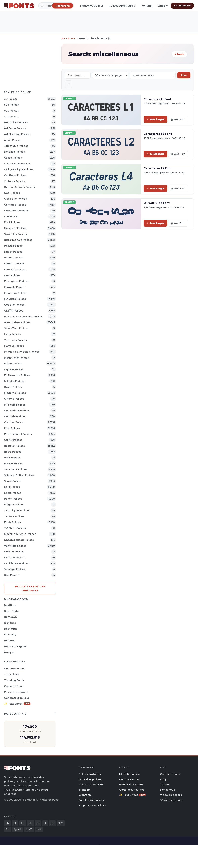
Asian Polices (12, 140)
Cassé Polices (13, 157)
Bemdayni (10, 616)
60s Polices (11, 110)
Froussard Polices (15, 293)
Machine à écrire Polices (20, 534)
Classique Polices (15, 198)
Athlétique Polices (16, 145)
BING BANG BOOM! (16, 599)
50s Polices (11, 104)
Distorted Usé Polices (18, 239)
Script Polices (13, 481)
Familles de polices (91, 800)
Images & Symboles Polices (22, 351)
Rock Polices (12, 457)
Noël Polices (12, 192)
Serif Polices (12, 486)
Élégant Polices (14, 504)
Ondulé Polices (14, 551)
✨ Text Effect (17, 703)
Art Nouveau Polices (17, 134)
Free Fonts (68, 38)
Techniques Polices (16, 510)
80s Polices (11, 116)
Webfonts (85, 794)
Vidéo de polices (171, 794)
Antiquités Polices (16, 122)
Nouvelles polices (91, 5)
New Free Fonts (14, 668)
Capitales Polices (15, 175)
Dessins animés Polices (19, 187)
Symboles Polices (15, 234)
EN (7, 823)
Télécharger (155, 119)
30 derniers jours (171, 800)
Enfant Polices (13, 363)
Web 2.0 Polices (14, 557)
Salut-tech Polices (16, 328)
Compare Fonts (14, 686)
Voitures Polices (14, 181)
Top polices (11, 674)
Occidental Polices (16, 563)
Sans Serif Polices (15, 469)
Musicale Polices (15, 404)
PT (52, 823)
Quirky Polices (13, 439)
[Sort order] (153, 75)
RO (30, 823)
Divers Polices (13, 387)
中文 (60, 823)
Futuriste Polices (15, 298)
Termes (165, 784)
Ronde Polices (13, 463)
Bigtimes (10, 622)
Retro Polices (12, 451)
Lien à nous (167, 789)
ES (22, 823)
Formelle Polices (15, 287)
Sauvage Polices (14, 569)
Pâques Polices (14, 257)
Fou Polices (11, 216)
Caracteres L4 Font (158, 168)
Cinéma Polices (14, 398)
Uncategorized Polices (19, 539)
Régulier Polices (14, 445)
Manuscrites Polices (17, 322)
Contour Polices (14, 422)
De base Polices (14, 151)
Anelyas (9, 652)
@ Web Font (178, 119)
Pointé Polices (13, 245)
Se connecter (182, 5)
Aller (184, 75)
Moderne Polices (15, 392)
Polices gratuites (90, 774)
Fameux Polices (14, 263)
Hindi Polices (12, 334)
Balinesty (10, 634)
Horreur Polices (14, 345)
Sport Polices (12, 492)
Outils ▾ (163, 5)
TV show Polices (15, 528)
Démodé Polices (15, 416)
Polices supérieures (122, 5)
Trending (146, 5)
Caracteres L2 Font (158, 133)
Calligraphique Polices (18, 169)
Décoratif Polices (15, 228)
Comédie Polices (15, 204)
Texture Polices (14, 516)
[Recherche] (62, 5)
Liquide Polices (14, 369)
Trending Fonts (14, 680)
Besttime (10, 605)
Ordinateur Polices (16, 210)
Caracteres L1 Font (157, 99)
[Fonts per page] (110, 75)
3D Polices (11, 98)
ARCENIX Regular (15, 646)
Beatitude (10, 628)
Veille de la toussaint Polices (23, 316)
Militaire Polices (14, 381)
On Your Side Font (157, 203)
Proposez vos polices (92, 805)
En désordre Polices (17, 375)
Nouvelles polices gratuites (30, 588)
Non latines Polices (17, 410)
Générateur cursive (17, 697)
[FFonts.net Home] (19, 5)
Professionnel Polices (18, 434)
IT (45, 823)
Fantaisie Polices (15, 269)
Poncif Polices (13, 498)
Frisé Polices (12, 222)
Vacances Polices (15, 340)
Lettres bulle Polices (17, 163)
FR (38, 823)
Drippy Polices (13, 251)
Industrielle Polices (16, 357)
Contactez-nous (170, 774)
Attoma (9, 640)
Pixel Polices (12, 428)
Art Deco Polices (15, 128)
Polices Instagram (16, 692)
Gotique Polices (14, 304)
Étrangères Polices (16, 281)
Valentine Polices (15, 545)
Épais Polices (12, 522)
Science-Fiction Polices (19, 475)
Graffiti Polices (13, 310)
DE (15, 823)
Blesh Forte (11, 611)
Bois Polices (11, 575)
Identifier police (129, 774)
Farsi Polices (12, 275)
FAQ (163, 779)
